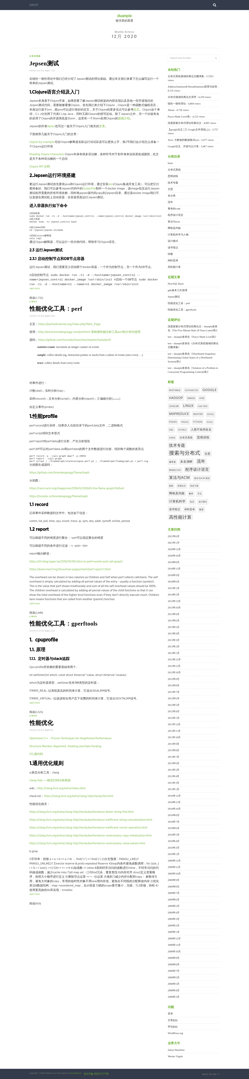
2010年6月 (173, 828)
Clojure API (36, 168)
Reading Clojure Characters (46, 155)
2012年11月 (174, 666)
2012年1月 (173, 718)
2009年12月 (174, 860)
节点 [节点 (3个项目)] (199, 493)
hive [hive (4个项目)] (202, 398)
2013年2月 (173, 646)
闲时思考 (173, 260)
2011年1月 (173, 789)
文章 (102, 127)
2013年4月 (173, 633)
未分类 (172, 195)
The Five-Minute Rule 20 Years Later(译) (194, 330)
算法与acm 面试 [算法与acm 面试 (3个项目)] (202, 478)
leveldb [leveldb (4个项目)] (174, 406)
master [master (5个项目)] (198, 414)
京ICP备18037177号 (96, 1074)
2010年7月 (173, 821)
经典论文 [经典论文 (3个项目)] (182, 486)
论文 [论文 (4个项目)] (192, 501)
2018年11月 (174, 568)
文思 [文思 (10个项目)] (207, 454)
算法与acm (174, 221)
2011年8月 (173, 750)
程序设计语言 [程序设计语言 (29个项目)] (197, 469)
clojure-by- (36, 143)
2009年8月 (173, 886)
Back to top (211, 1074)
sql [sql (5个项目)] (171, 429)
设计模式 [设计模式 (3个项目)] (203, 501)
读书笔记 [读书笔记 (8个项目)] (174, 509)
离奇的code (174, 208)
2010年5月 (173, 834)
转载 (170, 254)
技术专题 (173, 182)
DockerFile (89, 190)
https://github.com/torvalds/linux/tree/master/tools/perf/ (74, 346)
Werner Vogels (175, 1056)
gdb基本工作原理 (177, 290)
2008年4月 (173, 990)
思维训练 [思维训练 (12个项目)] (203, 437)
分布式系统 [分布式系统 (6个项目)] (186, 437)
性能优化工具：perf (59, 315)
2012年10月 (174, 672)
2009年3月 (173, 919)
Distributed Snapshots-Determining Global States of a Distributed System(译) (192, 357)
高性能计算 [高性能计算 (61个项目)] (180, 517)
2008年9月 (173, 958)
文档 (47, 168)
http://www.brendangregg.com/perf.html (64, 338)
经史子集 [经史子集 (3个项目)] (194, 486)
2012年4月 (173, 711)
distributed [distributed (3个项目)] (191, 390)
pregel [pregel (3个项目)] (185, 422)
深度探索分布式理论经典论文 (184, 123)
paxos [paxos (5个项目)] (173, 421)
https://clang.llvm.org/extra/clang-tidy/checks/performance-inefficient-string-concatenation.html (90, 831)
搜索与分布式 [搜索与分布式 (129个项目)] (184, 453)
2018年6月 (173, 581)
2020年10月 (174, 555)
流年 (170, 202)
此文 (136, 111)
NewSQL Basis (176, 283)
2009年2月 (173, 925)
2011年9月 (173, 744)
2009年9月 (173, 880)
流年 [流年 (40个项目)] (201, 461)
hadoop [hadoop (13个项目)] (176, 398)
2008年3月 (173, 996)
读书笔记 (173, 247)
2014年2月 (173, 594)
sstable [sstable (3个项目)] (182, 430)
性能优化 (43, 734)
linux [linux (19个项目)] (188, 405)
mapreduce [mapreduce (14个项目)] (179, 414)
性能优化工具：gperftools (68, 633)
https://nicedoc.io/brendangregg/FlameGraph (58, 504)
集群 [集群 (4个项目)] (201, 509)
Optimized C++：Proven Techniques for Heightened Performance (70, 749)
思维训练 (173, 176)
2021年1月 (173, 542)
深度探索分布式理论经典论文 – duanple (190, 326)
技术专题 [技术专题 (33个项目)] (177, 445)
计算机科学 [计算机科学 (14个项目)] (177, 501)
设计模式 (173, 241)
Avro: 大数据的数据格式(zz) (183, 140)
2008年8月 (173, 964)
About (33, 5)
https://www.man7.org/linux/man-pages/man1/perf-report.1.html (69, 577)
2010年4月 (173, 841)
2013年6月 (173, 620)
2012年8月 (173, 685)
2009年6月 (173, 899)
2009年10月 (174, 873)
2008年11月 (174, 945)
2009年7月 (173, 893)
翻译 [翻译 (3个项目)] (191, 493)
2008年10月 (174, 951)
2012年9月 (173, 679)
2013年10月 (174, 607)
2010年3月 (173, 847)
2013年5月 (173, 627)
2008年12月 (174, 938)
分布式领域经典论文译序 (182, 97)
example (48, 143)
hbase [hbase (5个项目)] (191, 398)
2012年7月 (173, 692)
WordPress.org (175, 1033)
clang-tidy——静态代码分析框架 (50, 791)
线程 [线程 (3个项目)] (171, 486)
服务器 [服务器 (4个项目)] (172, 461)
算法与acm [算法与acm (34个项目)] (179, 477)
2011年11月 (174, 731)
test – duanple (175, 336)
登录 (170, 1013)
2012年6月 (173, 698)
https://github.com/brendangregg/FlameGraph (59, 481)
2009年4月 (173, 912)
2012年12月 (174, 659)
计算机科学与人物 (178, 234)
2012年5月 (173, 705)
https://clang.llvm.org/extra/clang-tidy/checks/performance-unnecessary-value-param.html (87, 854)
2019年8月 (173, 562)
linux (33, 307)
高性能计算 (174, 267)
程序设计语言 (175, 215)
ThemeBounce (75, 1073)
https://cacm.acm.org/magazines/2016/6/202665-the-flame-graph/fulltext (76, 496)
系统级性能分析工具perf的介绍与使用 (115, 338)
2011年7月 (173, 756)
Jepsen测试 (46, 64)
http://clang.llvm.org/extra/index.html (61, 799)
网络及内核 (174, 228)
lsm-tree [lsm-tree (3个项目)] (203, 406)
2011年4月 (173, 776)
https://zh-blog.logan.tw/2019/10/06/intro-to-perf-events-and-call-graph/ (76, 569)
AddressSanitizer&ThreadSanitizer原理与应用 (192, 86)
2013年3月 (173, 640)
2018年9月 (173, 575)
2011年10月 (174, 737)
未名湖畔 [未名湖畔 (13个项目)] (186, 461)
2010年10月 (174, 808)
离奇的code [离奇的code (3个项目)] (175, 470)
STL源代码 (36, 765)
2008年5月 (173, 983)
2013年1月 (173, 653)
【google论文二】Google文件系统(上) (189, 129)
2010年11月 (174, 802)
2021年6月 (173, 536)
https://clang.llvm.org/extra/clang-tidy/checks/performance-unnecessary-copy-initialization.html (90, 847)
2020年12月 (174, 549)
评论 (173, 1026)
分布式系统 (35, 56)
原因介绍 (124, 120)
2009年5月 (173, 906)
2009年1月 (173, 932)
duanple (124, 16)
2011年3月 (173, 782)
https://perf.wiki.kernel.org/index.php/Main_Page (69, 331)
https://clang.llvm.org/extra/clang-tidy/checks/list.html (78, 807)
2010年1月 (173, 854)
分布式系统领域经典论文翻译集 (186, 76)
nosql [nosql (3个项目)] (210, 414)
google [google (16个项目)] (209, 390)
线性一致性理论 (177, 103)
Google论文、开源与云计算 (183, 146)
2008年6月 (173, 977)
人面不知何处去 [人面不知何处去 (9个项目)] (201, 429)
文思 (170, 189)
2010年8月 (173, 815)
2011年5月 (173, 769)
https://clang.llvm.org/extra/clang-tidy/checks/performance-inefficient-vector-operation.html (88, 839)
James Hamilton (176, 1050)
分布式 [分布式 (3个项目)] (172, 437)
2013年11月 (174, 601)
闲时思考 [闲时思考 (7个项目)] (190, 509)
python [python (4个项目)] (197, 421)
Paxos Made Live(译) (179, 116)
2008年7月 (173, 970)
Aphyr (51, 127)
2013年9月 (173, 614)
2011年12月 (174, 724)
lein (110, 185)
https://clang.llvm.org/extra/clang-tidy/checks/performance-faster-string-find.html (81, 823)
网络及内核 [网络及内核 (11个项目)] (177, 493)
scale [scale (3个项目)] (210, 422)
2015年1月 (173, 588)
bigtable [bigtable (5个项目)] (175, 390)
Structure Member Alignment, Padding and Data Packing (65, 757)
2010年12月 (174, 795)
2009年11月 (174, 867)
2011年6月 (173, 763)
